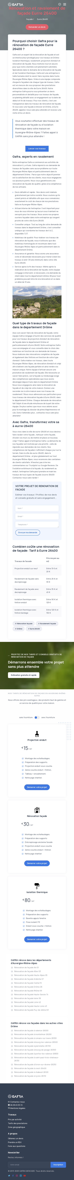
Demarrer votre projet (37, 787)
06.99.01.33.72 (15, 1105)
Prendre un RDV (15, 1142)
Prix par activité (15, 1119)
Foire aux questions (16, 1146)
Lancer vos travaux (37, 148)
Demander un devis (37, 27)
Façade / (30, 19)
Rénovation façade (24, 623)
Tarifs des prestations (17, 1123)
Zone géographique (16, 1127)
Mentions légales (16, 1108)
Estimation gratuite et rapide (23, 675)
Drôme (19, 629)
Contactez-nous (16, 1102)
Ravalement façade (48, 623)
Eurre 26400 (35, 629)
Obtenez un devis (15, 1138)
